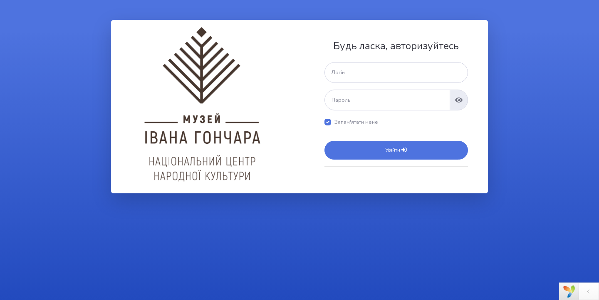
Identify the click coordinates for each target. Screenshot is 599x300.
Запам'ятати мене (356, 122)
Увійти (396, 150)
